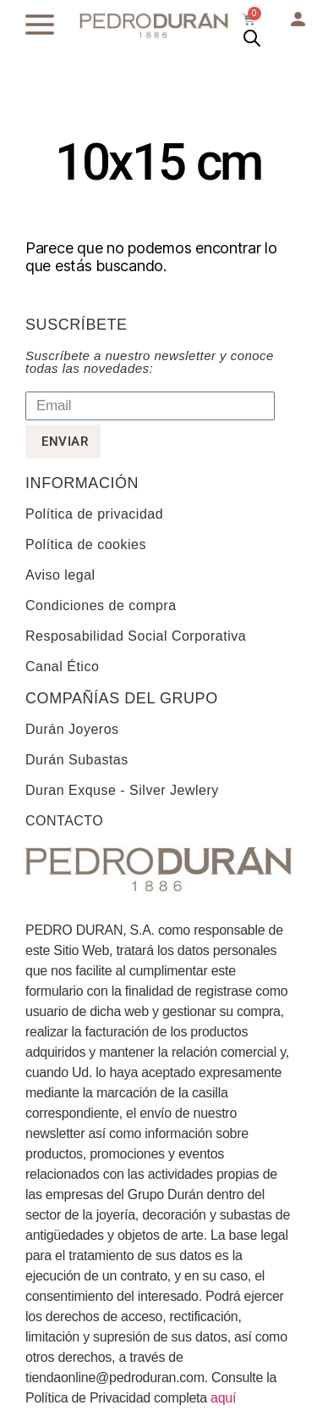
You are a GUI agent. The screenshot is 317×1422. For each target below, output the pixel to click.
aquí (223, 1398)
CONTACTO (64, 821)
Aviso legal (60, 575)
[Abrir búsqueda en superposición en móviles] (251, 38)
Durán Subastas (76, 760)
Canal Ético (62, 666)
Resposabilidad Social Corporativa (135, 636)
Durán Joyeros (72, 729)
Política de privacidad (94, 514)
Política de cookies (85, 544)
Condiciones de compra (101, 605)
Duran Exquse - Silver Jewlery (122, 790)
